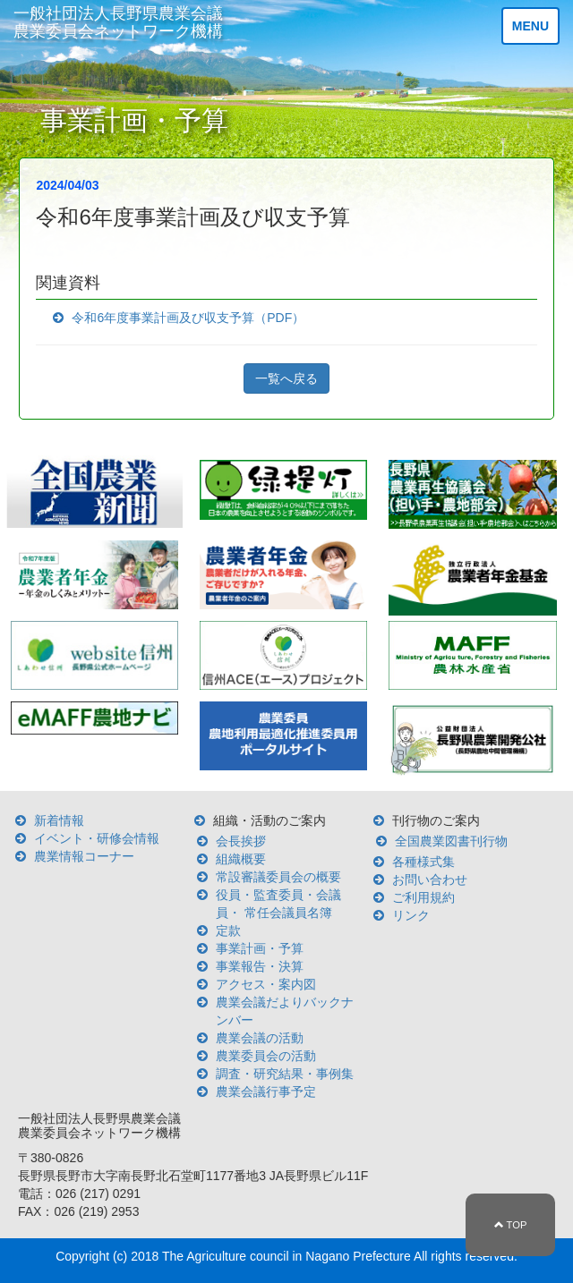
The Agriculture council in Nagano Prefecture (286, 1256)
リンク (411, 915)
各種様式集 (423, 861)
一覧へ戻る (286, 378)
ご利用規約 (423, 897)
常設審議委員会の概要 (278, 877)
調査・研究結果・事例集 (285, 1073)
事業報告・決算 (260, 966)
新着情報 (59, 820)
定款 (228, 930)
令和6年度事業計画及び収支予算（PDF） (188, 317)
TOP (510, 1224)
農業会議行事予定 (266, 1091)
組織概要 (241, 859)
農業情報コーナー (84, 856)
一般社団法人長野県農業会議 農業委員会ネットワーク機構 (118, 22)
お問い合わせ (429, 879)
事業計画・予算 (260, 948)
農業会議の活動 (260, 1038)
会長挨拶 (241, 841)
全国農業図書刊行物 (451, 841)
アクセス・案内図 (266, 984)
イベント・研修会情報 (96, 838)
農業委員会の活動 (266, 1056)
